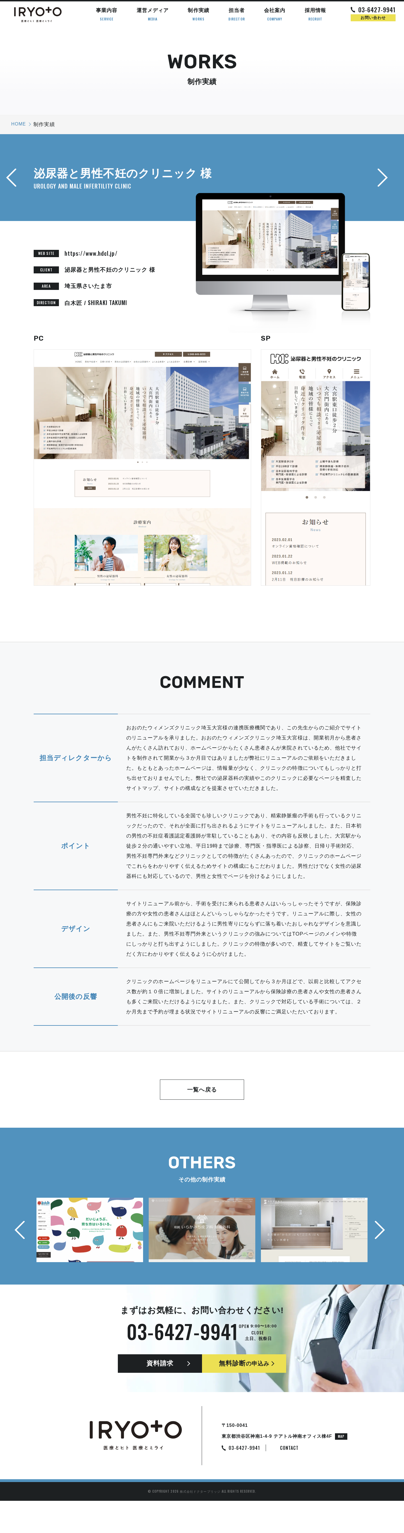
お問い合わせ (373, 17)
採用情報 (315, 15)
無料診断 (244, 1380)
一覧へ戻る (202, 1090)
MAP (341, 1468)
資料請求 (160, 1380)
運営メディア (153, 15)
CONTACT (289, 1480)
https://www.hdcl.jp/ (91, 253)
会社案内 (274, 15)
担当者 (236, 15)
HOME (18, 124)
